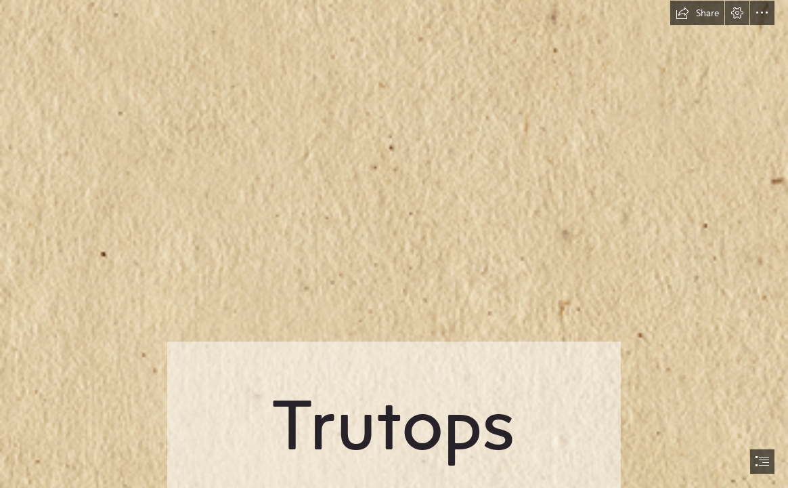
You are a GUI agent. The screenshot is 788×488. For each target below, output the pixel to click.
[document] (394, 244)
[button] (697, 13)
